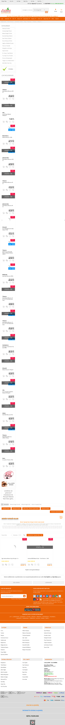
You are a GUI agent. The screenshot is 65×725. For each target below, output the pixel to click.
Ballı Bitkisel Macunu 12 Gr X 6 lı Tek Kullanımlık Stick (7, 297)
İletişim (39, 21)
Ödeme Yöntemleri (26, 627)
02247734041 (47, 3)
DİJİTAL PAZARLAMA (32, 709)
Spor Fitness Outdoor (7, 38)
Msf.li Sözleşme (25, 636)
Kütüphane (3, 656)
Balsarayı (4, 273)
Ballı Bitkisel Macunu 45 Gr (7, 205)
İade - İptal (24, 631)
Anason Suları (45, 505)
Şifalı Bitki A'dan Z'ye (6, 62)
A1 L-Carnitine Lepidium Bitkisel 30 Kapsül (7, 390)
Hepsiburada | (46, 611)
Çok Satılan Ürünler (48, 639)
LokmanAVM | (16, 611)
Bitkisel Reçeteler (4, 668)
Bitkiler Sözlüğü (4, 670)
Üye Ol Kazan (47, 624)
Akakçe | (43, 613)
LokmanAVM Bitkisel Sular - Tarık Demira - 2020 (32, 553)
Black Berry (5, 135)
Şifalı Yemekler (4, 665)
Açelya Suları (6, 505)
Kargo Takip (4, 1)
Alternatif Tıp (3, 672)
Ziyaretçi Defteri (4, 648)
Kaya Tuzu (46, 18)
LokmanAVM (48, 577)
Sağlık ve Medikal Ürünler (8, 42)
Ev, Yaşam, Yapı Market (7, 52)
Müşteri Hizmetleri (26, 643)
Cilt (13, 18)
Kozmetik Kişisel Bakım (7, 35)
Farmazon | (33, 613)
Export (57, 18)
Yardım (34, 21)
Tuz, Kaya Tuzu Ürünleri (7, 55)
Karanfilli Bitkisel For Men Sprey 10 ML (8, 228)
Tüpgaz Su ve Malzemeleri (8, 60)
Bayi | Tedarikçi (27, 21)
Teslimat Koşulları (26, 629)
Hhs (3, 112)
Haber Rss (3, 677)
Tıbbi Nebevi (3, 658)
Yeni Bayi (18, 1)
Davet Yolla (46, 641)
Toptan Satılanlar (48, 636)
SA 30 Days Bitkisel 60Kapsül (6, 114)
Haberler (3, 643)
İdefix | (47, 613)
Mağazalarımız (4, 639)
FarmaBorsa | (26, 613)
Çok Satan (25, 18)
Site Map (3, 675)
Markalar (7, 18)
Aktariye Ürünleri (6, 28)
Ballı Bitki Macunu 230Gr (7, 274)
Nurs (3, 455)
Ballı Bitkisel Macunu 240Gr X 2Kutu (7, 435)
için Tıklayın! (50, 659)
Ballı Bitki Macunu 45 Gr (7, 412)
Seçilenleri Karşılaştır (24, 532)
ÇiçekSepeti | (23, 611)
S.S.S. (2, 624)
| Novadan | (19, 613)
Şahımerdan (5, 157)
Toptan (33, 18)
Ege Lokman (16, 577)
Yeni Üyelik (47, 571)
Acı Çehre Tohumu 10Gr (7, 457)
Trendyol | (39, 611)
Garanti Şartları (25, 634)
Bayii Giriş (24, 665)
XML (53, 18)
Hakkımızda (3, 21)
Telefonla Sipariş (4, 641)
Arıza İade (24, 672)
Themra (4, 89)
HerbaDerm (5, 343)
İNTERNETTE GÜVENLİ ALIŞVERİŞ (33, 704)
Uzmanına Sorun (4, 631)
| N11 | (11, 611)
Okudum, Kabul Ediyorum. (12, 593)
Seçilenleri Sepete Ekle (35, 532)
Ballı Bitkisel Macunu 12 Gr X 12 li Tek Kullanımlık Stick (7, 321)
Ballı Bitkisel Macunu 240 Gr (7, 91)
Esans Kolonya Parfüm (7, 40)
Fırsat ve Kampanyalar (7, 57)
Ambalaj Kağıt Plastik (7, 30)
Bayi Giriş (25, 1)
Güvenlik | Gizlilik (19, 21)
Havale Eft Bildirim (26, 641)
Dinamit (4, 226)
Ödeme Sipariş (25, 624)
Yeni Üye (32, 1)
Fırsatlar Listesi (47, 629)
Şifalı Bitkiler (3, 660)
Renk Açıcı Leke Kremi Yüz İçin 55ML (8, 345)
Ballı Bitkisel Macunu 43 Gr (7, 182)
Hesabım (24, 668)
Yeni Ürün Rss (4, 679)
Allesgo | (38, 613)
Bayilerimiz (3, 636)
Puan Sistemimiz (47, 634)
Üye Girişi (54, 571)
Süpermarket (5, 50)
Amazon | (33, 611)
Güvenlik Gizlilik (25, 639)
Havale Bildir (25, 670)
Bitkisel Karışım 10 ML (7, 136)
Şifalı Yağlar (3, 663)
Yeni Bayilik (24, 663)
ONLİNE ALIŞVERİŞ (32, 698)
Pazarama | (53, 611)
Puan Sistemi (10, 21)
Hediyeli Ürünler (47, 631)
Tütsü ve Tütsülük (6, 45)
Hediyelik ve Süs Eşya (7, 47)
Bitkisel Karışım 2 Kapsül (7, 367)
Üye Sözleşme (25, 658)
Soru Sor (11, 1)
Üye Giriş (39, 1)
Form (39, 18)
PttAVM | (29, 611)
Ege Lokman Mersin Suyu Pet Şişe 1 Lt (10, 552)
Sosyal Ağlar (3, 646)
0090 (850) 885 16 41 (48, 665)
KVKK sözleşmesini (7, 593)
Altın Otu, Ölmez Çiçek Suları (31, 505)
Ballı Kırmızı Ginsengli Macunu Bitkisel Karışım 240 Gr (7, 251)
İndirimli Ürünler (47, 627)
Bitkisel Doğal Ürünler (7, 33)
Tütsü (18, 18)
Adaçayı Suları (16, 505)
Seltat (4, 410)
